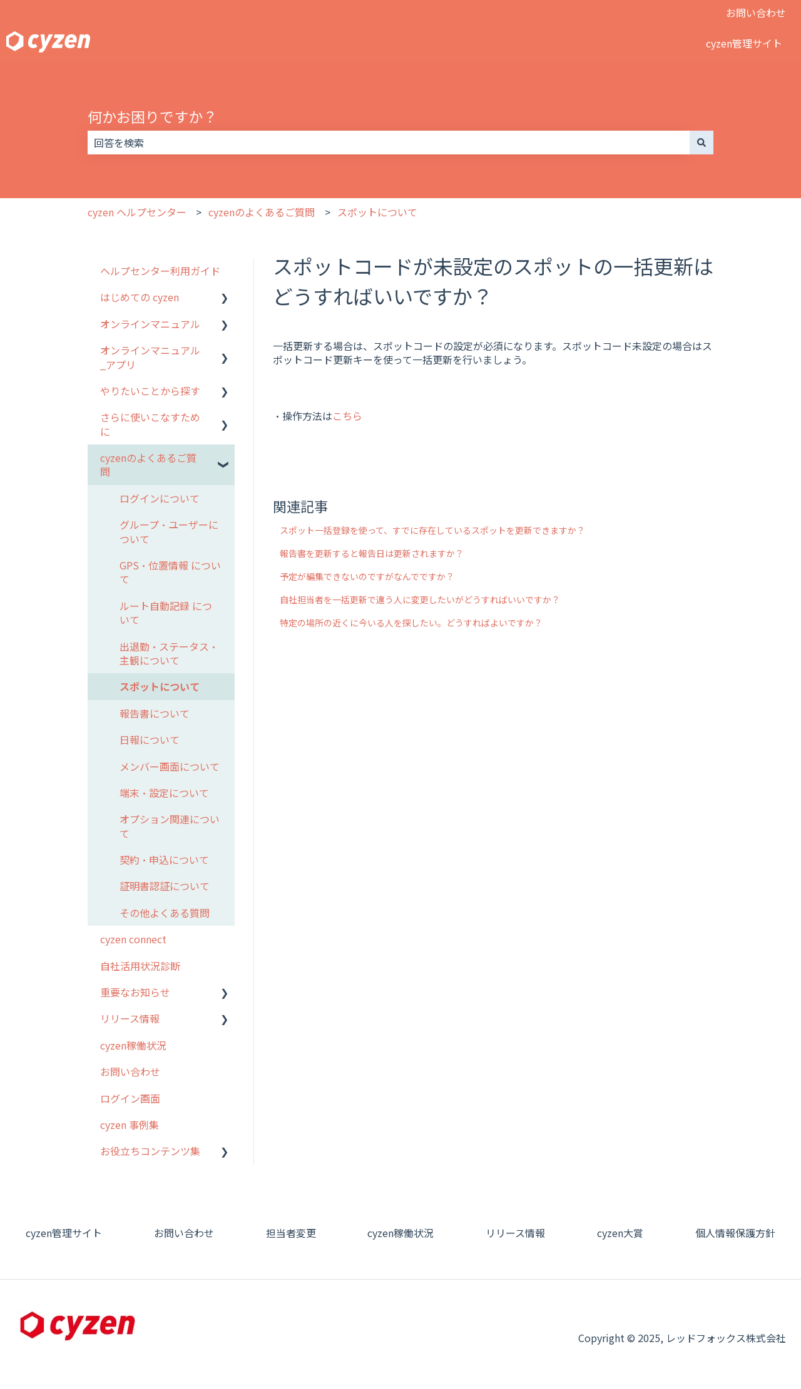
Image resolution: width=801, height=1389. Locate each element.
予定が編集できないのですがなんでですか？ (367, 576)
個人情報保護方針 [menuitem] (735, 1232)
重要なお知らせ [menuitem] (135, 992)
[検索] (701, 142)
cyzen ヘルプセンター (137, 211)
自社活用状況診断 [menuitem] (140, 965)
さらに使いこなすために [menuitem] (150, 423)
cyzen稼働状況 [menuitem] (133, 1045)
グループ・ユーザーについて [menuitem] (169, 531)
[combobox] (389, 142)
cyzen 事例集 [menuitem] (129, 1124)
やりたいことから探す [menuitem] (150, 390)
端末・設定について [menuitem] (164, 792)
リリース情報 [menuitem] (130, 1018)
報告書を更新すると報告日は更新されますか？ (372, 553)
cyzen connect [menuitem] (133, 938)
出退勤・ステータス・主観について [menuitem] (169, 653)
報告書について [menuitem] (155, 713)
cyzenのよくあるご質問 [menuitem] (148, 464)
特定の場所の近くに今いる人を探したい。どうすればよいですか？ (411, 622)
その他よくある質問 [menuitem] (165, 912)
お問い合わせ (756, 12)
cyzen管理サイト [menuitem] (64, 1232)
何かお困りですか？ (152, 116)
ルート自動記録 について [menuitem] (166, 612)
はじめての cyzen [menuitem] (139, 296)
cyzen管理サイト (744, 43)
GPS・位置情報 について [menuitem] (170, 572)
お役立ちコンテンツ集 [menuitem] (150, 1150)
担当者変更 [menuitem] (291, 1232)
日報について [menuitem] (150, 739)
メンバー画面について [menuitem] (170, 766)
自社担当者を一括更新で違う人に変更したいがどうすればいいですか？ (420, 599)
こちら (347, 415)
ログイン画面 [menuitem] (130, 1098)
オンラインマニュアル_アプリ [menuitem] (150, 357)
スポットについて (377, 211)
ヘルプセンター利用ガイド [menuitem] (160, 270)
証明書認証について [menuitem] (165, 885)
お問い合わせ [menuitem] (130, 1071)
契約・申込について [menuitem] (164, 859)
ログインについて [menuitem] (160, 498)
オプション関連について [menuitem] (170, 825)
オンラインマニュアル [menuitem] (150, 323)
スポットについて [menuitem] (160, 686)
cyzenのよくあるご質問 (261, 211)
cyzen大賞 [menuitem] (620, 1232)
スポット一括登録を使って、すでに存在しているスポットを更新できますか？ (432, 530)
